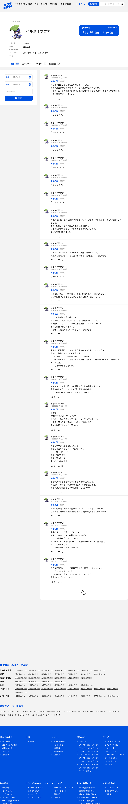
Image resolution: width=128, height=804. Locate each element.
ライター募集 (84, 771)
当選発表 (57, 748)
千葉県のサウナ (73, 674)
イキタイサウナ (38, 31)
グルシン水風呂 (40, 711)
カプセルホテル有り (113, 711)
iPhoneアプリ (33, 794)
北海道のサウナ (21, 670)
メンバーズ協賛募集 (86, 800)
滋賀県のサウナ (21, 685)
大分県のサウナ (73, 696)
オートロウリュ (27, 711)
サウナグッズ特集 (111, 745)
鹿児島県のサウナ (100, 696)
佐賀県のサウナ (34, 696)
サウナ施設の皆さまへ (87, 787)
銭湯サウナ (51, 711)
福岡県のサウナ (21, 696)
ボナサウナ (61, 711)
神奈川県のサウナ (100, 674)
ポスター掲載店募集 (86, 794)
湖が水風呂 (40, 715)
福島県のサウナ (99, 670)
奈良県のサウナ (73, 685)
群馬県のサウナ (47, 674)
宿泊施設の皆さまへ (86, 791)
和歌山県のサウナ (87, 685)
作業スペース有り (6, 715)
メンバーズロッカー (61, 791)
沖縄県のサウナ (114, 696)
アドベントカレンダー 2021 (89, 758)
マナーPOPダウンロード (88, 797)
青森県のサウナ (34, 670)
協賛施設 (57, 794)
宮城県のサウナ (60, 670)
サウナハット (110, 748)
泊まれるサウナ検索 (9, 745)
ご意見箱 (108, 794)
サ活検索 (5, 751)
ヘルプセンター (110, 787)
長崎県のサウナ (47, 696)
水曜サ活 (5, 787)
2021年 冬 (108, 764)
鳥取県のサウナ (21, 688)
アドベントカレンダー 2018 (89, 768)
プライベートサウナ (53, 715)
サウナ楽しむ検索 (8, 797)
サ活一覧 (31, 741)
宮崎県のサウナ (86, 696)
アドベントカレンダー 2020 (89, 761)
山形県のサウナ (86, 670)
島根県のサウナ (34, 688)
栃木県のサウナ (34, 674)
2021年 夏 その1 (111, 758)
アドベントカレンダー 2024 (89, 748)
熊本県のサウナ (60, 696)
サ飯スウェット (110, 751)
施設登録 (53, 4)
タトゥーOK (100, 711)
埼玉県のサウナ (60, 674)
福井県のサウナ (60, 678)
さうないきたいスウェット (114, 754)
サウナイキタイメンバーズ (63, 787)
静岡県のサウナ (34, 681)
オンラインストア (111, 741)
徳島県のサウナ (86, 688)
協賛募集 (57, 754)
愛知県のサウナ (47, 681)
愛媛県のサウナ (112, 688)
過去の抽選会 (58, 751)
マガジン (44, 4)
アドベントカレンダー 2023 (89, 751)
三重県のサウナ (60, 681)
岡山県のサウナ (47, 688)
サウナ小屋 (30, 715)
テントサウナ (19, 715)
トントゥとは (58, 745)
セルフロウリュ (14, 711)
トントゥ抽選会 (65, 4)
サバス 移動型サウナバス (11, 800)
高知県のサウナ (21, 692)
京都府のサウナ (34, 685)
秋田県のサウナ (73, 670)
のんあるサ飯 (7, 791)
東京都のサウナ (86, 674)
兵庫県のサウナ (60, 685)
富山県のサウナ (34, 678)
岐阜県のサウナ (21, 681)
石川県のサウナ (47, 678)
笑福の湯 (26, 47)
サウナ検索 (6, 741)
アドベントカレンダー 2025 (89, 745)
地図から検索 (7, 748)
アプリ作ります (8, 794)
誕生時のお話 (33, 791)
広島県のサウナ (60, 688)
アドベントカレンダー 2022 (89, 754)
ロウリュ (3, 711)
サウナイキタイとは (35, 787)
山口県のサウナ (73, 688)
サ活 (36, 4)
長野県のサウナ (86, 678)
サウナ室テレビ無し (74, 711)
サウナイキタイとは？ (24, 4)
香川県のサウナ (99, 688)
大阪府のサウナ (47, 685)
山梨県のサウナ (73, 678)
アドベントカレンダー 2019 (89, 764)
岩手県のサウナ (47, 670)
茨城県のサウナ (21, 674)
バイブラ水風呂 (88, 711)
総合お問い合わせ (111, 791)
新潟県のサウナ (21, 678)
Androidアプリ (33, 797)
